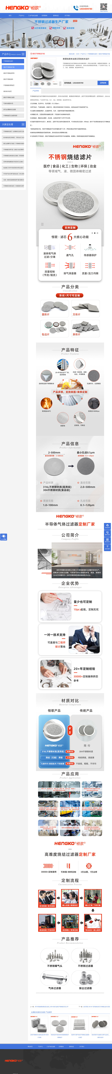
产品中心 (21, 15)
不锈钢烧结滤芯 (8, 61)
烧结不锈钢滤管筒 (8, 73)
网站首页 (30, 1046)
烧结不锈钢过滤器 (8, 97)
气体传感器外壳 (8, 103)
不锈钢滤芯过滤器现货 (10, 115)
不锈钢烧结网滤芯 (8, 85)
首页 (10, 15)
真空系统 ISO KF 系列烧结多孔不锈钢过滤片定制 (96, 1006)
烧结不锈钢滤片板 (8, 67)
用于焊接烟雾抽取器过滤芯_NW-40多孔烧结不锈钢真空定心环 (51, 1006)
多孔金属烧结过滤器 (9, 109)
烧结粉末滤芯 (7, 91)
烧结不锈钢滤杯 (8, 79)
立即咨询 (103, 83)
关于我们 (67, 15)
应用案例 (44, 15)
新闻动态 (56, 15)
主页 (77, 54)
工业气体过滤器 (33, 15)
